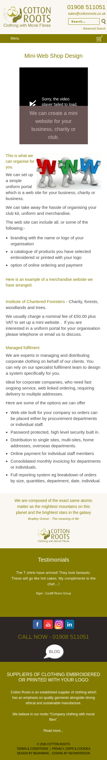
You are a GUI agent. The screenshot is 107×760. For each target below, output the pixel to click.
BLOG (54, 651)
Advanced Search (94, 28)
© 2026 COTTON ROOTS (53, 744)
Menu (15, 38)
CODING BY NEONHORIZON (71, 753)
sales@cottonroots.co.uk (87, 14)
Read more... (53, 731)
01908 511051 (86, 7)
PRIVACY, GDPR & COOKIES (71, 748)
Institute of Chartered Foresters (35, 301)
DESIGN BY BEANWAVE (33, 753)
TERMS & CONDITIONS (32, 748)
